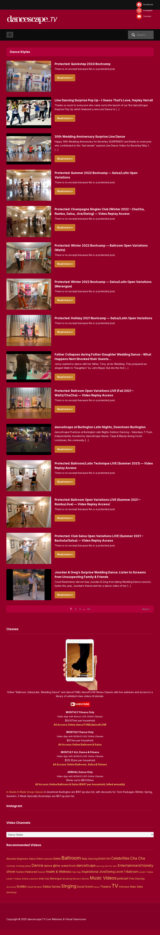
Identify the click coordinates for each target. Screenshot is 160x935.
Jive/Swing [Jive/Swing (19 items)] (107, 876)
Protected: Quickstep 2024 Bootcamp (87, 64)
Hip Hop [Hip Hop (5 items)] (76, 877)
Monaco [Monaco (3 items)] (77, 884)
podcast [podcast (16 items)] (122, 883)
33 (90, 613)
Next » (144, 613)
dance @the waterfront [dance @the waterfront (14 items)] (60, 870)
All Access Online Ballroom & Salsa (80, 749)
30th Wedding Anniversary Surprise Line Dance (94, 136)
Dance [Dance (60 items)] (37, 870)
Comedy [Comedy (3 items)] (10, 871)
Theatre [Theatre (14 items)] (105, 891)
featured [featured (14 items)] (31, 876)
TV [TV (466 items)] (115, 891)
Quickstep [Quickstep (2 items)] (11, 892)
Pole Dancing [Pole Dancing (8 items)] (136, 883)
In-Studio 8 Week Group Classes (24, 797)
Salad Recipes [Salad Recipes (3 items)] (34, 892)
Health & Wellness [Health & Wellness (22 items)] (59, 876)
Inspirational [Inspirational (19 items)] (90, 876)
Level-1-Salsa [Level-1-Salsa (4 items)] (146, 877)
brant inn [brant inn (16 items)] (104, 863)
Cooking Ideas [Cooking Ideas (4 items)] (23, 871)
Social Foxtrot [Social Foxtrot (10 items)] (85, 891)
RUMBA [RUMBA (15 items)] (22, 891)
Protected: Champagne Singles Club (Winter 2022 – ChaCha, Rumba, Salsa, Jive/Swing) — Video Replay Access (98, 213)
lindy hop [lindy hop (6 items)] (44, 883)
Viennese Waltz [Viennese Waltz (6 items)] (127, 892)
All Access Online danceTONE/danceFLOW (80, 729)
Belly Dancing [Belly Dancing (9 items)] (90, 863)
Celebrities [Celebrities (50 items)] (120, 863)
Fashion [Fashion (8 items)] (20, 876)
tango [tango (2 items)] (96, 892)
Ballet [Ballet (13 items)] (57, 863)
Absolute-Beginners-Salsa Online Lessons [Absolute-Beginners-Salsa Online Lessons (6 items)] (29, 864)
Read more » (65, 77)
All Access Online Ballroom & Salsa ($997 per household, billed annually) (80, 789)
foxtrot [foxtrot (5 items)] (41, 877)
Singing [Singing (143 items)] (68, 891)
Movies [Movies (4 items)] (85, 883)
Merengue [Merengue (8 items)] (56, 883)
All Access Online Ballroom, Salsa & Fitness (80, 769)
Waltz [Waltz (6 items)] (140, 892)
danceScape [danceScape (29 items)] (86, 870)
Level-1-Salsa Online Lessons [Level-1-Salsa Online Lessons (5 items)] (22, 883)
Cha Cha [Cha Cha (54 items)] (137, 863)
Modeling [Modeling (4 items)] (67, 883)
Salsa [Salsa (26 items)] (47, 892)
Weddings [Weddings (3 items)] (11, 897)
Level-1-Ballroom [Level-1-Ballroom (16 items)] (126, 876)
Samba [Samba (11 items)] (55, 891)
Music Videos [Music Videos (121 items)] (103, 883)
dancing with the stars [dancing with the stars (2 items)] (106, 871)
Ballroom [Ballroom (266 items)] (71, 863)
